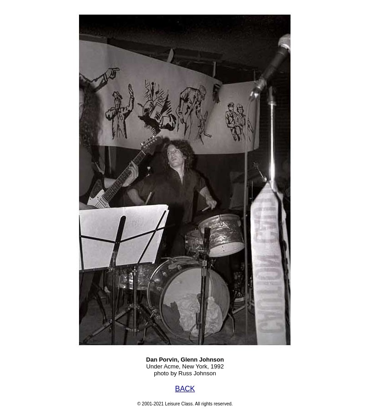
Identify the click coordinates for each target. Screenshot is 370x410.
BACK (185, 389)
